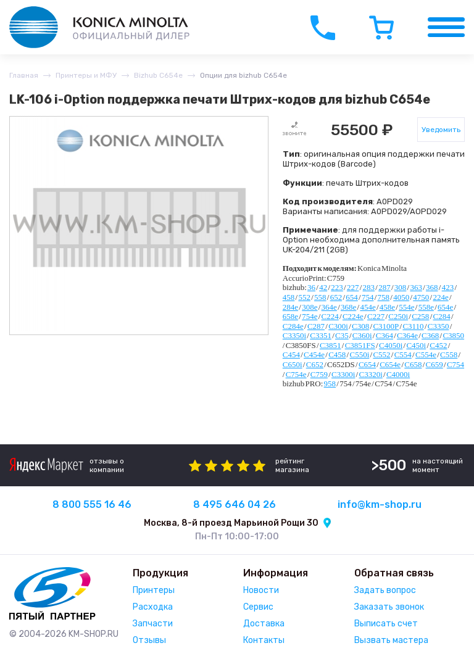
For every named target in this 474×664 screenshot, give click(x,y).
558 (320, 297)
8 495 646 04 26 (234, 504)
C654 (367, 364)
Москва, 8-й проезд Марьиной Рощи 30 (231, 523)
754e (309, 316)
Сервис (258, 607)
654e (445, 307)
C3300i (343, 374)
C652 (314, 364)
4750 (421, 297)
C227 (376, 316)
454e (367, 307)
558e (426, 307)
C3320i (370, 374)
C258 (420, 316)
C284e (293, 326)
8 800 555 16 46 (91, 504)
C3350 (438, 326)
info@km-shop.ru (380, 504)
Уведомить (441, 129)
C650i (292, 364)
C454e (314, 354)
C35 (342, 335)
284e (290, 307)
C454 (291, 354)
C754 (455, 364)
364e (329, 307)
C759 (319, 374)
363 (416, 287)
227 (353, 287)
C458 (337, 354)
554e (406, 307)
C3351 (320, 335)
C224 (330, 316)
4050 (401, 297)
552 (304, 297)
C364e (407, 335)
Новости (261, 590)
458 (289, 297)
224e (440, 297)
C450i (416, 345)
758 (384, 297)
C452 (438, 345)
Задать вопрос (385, 590)
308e (309, 307)
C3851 (330, 345)
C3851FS (360, 345)
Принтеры (154, 590)
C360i (362, 335)
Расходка (153, 607)
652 (336, 297)
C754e (296, 374)
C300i (338, 326)
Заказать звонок (389, 607)
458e (387, 307)
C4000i (398, 374)
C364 (384, 335)
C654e (390, 364)
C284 (442, 316)
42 (323, 287)
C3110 (412, 326)
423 (448, 287)
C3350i (294, 335)
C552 (381, 354)
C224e (353, 316)
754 (368, 297)
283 (369, 287)
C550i (359, 354)
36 (311, 287)
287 (384, 287)
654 (352, 297)
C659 (434, 364)
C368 (430, 335)
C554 (403, 354)
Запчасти (153, 623)
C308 (360, 326)
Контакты (264, 640)
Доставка (264, 623)
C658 (413, 364)
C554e (425, 354)
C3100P (386, 326)
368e (348, 307)
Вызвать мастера (391, 640)
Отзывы (149, 640)
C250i (398, 316)
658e (290, 316)
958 (330, 383)
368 (432, 287)
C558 (448, 354)
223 (337, 287)
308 (400, 287)
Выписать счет (386, 623)
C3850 (453, 335)
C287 (316, 326)
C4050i (390, 345)
